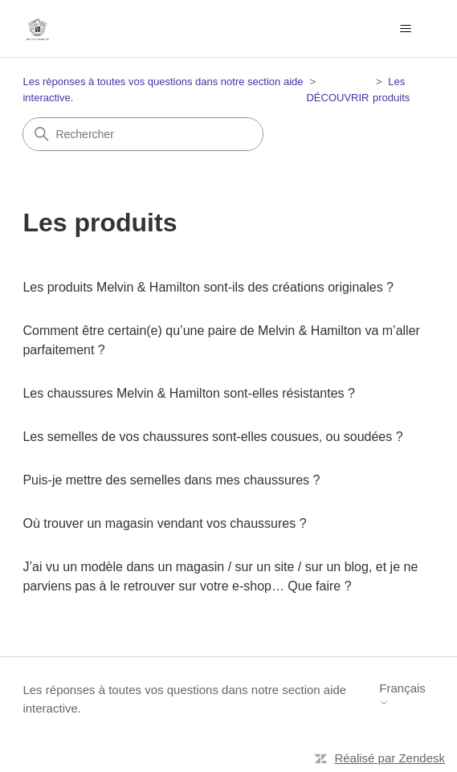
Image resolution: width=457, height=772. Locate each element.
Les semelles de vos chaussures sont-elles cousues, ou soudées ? (212, 436)
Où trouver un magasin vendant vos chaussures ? (164, 523)
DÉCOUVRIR (337, 98)
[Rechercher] (143, 134)
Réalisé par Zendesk (389, 758)
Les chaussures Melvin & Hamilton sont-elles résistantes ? (188, 393)
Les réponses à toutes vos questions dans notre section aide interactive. (184, 699)
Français (402, 694)
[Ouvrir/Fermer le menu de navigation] (406, 29)
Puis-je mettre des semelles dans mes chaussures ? (171, 480)
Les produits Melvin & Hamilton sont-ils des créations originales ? (208, 287)
